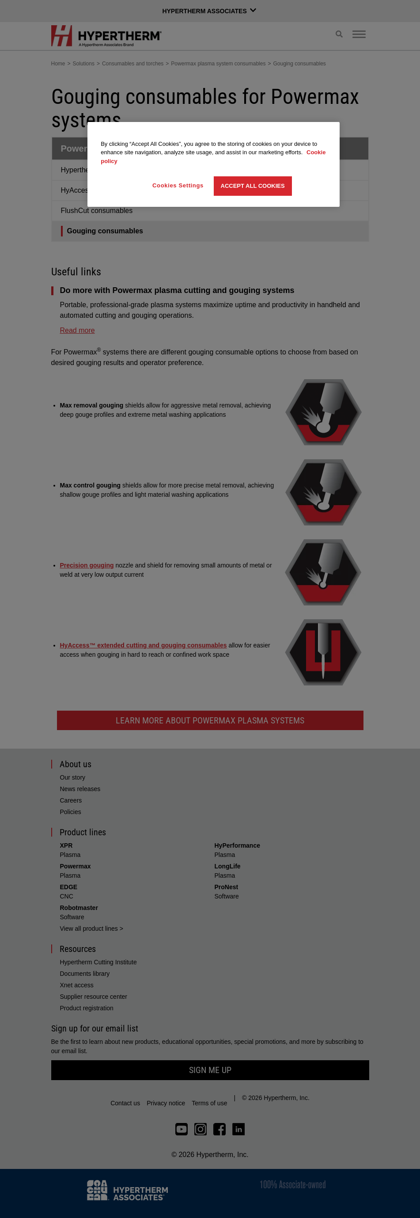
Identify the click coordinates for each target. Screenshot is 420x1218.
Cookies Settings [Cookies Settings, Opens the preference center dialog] (178, 185)
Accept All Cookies (253, 186)
